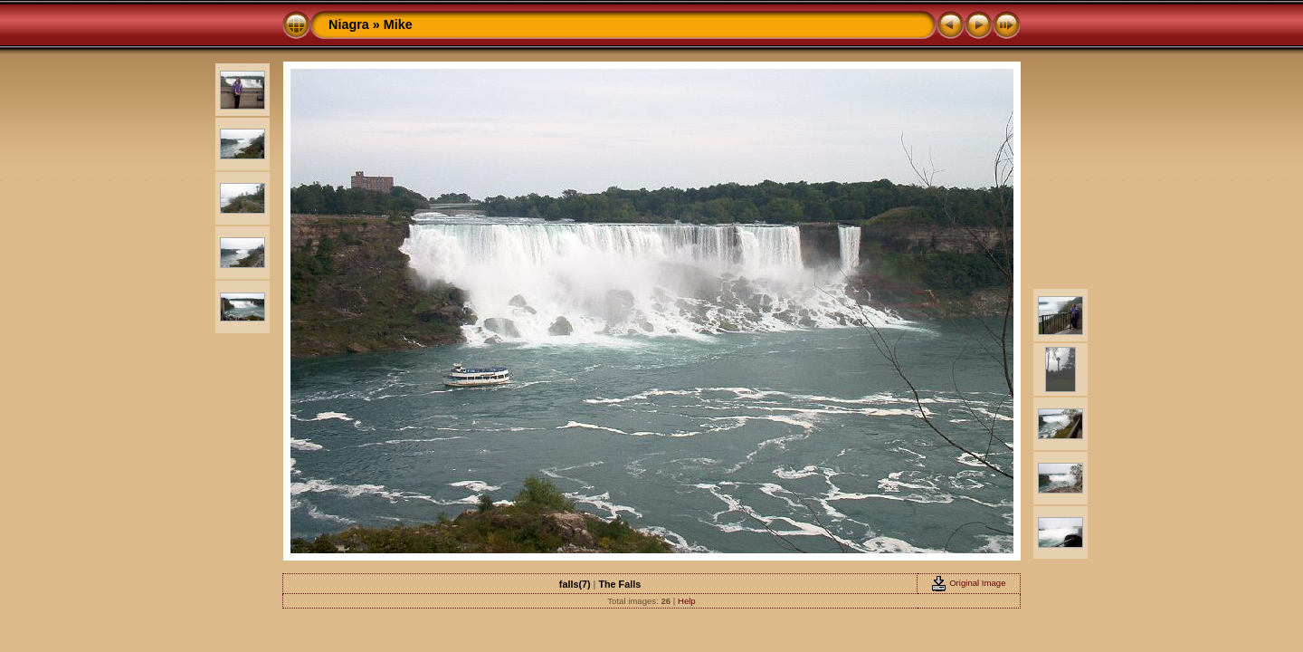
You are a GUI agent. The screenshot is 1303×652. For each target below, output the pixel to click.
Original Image (968, 583)
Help (687, 601)
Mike (398, 24)
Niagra (348, 24)
